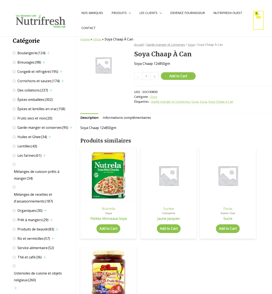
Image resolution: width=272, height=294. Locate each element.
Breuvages (29, 62)
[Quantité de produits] (146, 76)
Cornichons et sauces (38, 81)
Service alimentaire (35, 247)
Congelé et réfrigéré (37, 71)
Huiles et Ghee (32, 137)
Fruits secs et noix (34, 118)
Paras (200, 198)
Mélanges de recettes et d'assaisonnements (33, 198)
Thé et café (29, 257)
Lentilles (27, 146)
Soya (192, 44)
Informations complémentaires (128, 118)
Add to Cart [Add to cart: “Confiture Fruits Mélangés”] (249, 223)
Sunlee (151, 198)
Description (89, 118)
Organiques (29, 210)
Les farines (29, 155)
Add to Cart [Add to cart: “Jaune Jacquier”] (152, 218)
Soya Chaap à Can (221, 102)
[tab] (89, 118)
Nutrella (102, 198)
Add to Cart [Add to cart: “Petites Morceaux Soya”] (103, 218)
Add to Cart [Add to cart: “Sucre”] (201, 218)
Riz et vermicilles (33, 238)
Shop (97, 39)
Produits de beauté (35, 229)
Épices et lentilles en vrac (41, 109)
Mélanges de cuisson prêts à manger (36, 175)
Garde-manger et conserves (42, 127)
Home (85, 39)
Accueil (139, 44)
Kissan (249, 198)
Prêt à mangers (32, 220)
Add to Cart (179, 76)
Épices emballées (35, 99)
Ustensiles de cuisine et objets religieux (38, 276)
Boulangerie (31, 53)
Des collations (32, 90)
